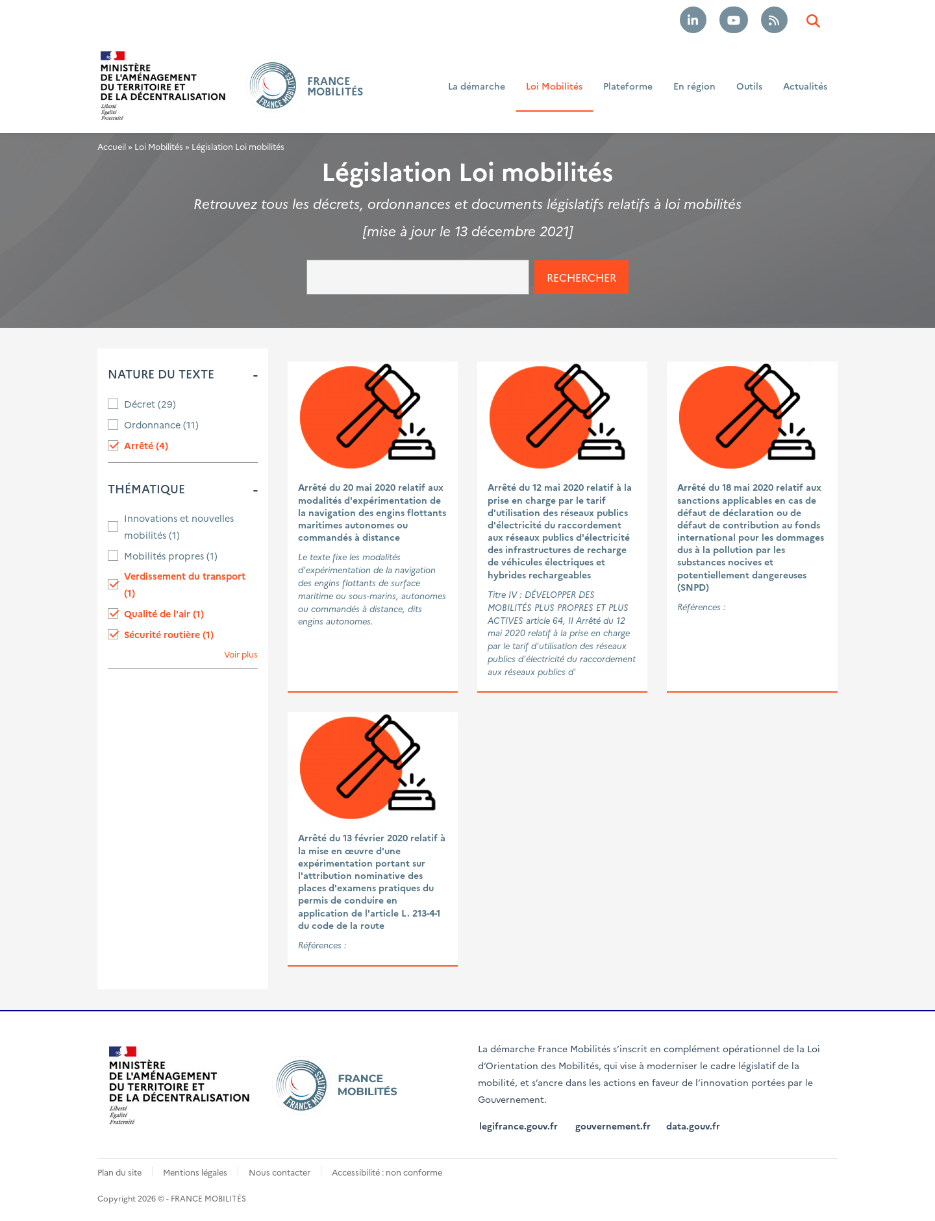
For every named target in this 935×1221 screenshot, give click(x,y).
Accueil (111, 146)
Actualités (805, 85)
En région (694, 85)
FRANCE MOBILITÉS (335, 85)
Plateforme (628, 85)
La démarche (476, 85)
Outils (749, 85)
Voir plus (241, 654)
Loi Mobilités (554, 85)
